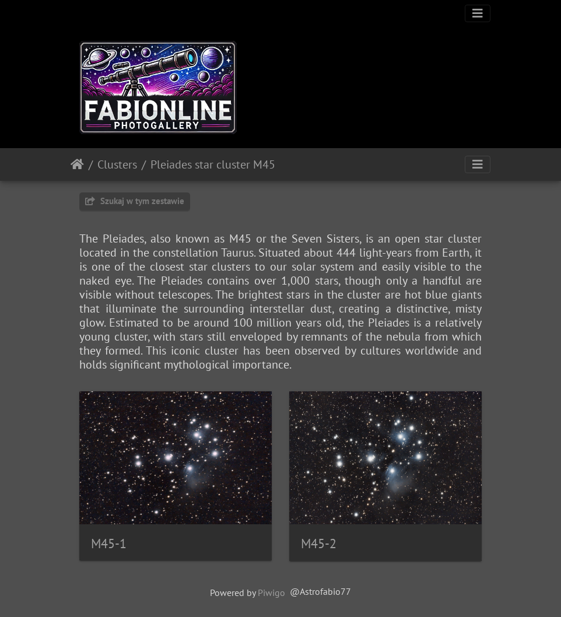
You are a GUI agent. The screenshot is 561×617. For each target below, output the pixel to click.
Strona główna (77, 164)
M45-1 (109, 543)
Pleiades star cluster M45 (212, 164)
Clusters (117, 164)
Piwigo (271, 592)
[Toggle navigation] (477, 13)
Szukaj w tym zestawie (134, 200)
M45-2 (318, 543)
